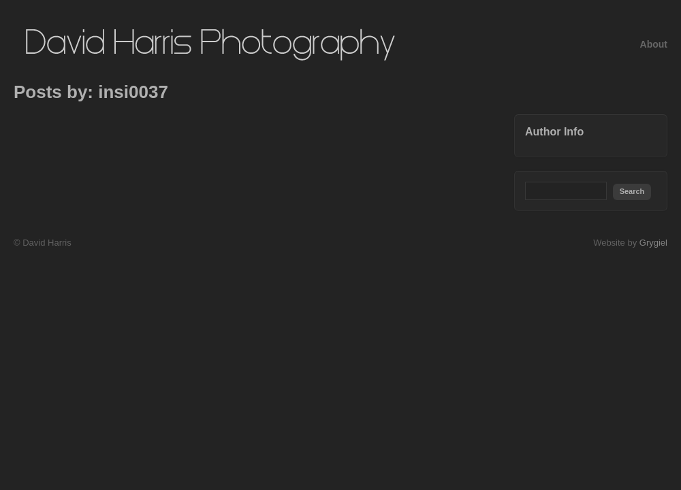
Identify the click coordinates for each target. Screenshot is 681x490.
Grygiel (653, 243)
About (653, 44)
